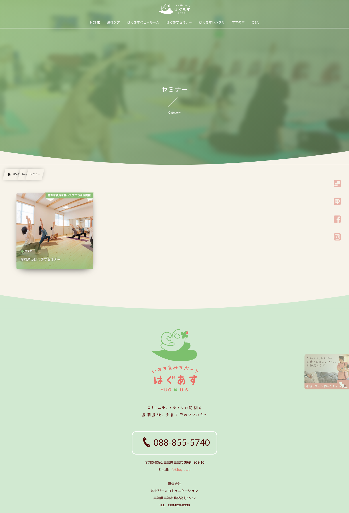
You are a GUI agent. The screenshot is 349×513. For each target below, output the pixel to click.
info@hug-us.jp (180, 470)
